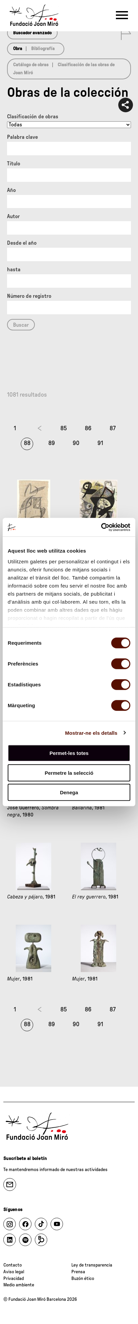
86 (88, 429)
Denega (69, 792)
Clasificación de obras (32, 116)
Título (13, 163)
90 (76, 443)
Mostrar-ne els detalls (91, 732)
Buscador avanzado (32, 33)
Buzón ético (82, 1278)
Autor (13, 216)
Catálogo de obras (31, 65)
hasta (13, 269)
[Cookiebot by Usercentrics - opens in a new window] (101, 527)
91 (100, 443)
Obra (17, 48)
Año (11, 190)
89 (51, 443)
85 (63, 429)
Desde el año (22, 243)
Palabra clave (22, 137)
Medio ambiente (18, 1285)
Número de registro (29, 296)
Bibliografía (43, 48)
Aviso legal (13, 1272)
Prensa (78, 1272)
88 (27, 443)
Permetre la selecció (69, 772)
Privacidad (13, 1278)
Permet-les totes (69, 753)
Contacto (12, 1265)
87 (113, 429)
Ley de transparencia (91, 1265)
